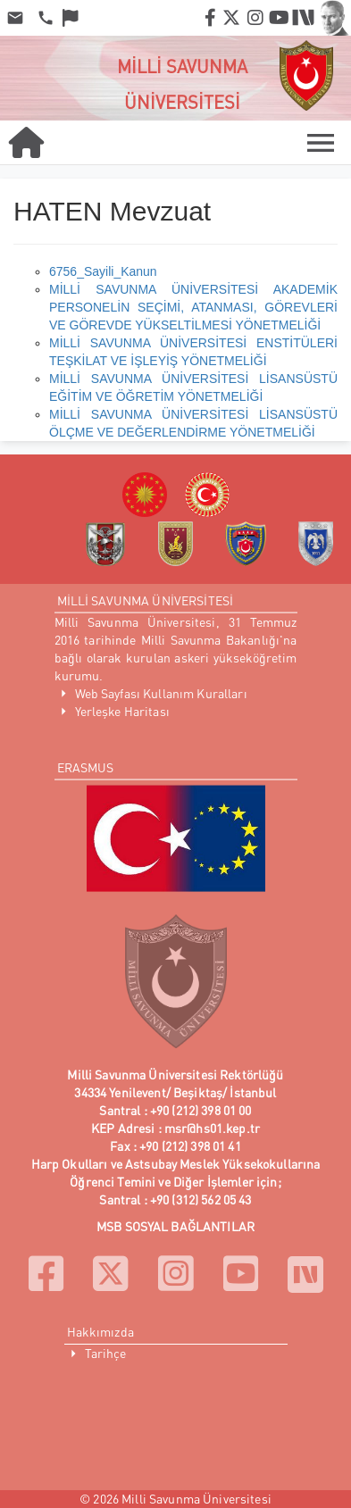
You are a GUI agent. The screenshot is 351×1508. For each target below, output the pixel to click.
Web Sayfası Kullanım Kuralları (161, 693)
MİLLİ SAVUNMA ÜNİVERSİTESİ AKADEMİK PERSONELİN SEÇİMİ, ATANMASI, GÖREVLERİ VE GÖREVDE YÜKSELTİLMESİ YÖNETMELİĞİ (193, 307)
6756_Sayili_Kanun (103, 271)
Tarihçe (106, 1353)
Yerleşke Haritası (122, 711)
